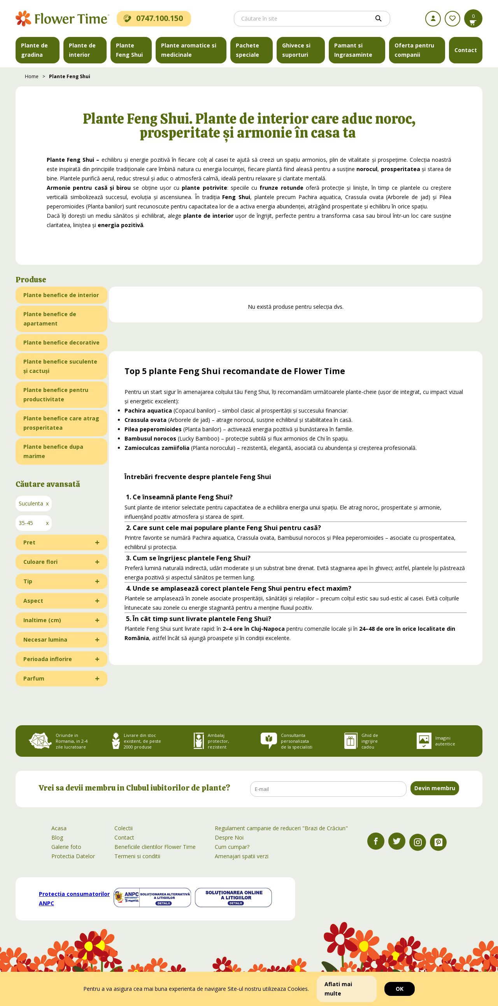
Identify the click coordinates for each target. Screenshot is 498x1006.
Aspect (33, 600)
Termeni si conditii (137, 856)
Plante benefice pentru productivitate (55, 394)
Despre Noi (229, 837)
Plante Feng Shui (129, 50)
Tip (27, 581)
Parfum (33, 678)
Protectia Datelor (73, 856)
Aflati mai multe (338, 988)
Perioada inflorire (47, 659)
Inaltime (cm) (42, 620)
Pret (29, 542)
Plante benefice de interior (61, 295)
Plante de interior (82, 50)
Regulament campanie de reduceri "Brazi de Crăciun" (281, 828)
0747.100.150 (153, 18)
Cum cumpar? (232, 846)
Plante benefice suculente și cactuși (60, 366)
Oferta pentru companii (414, 50)
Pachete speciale (247, 50)
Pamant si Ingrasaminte (353, 50)
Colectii (123, 828)
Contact (465, 50)
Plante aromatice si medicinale (188, 50)
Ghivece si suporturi (296, 50)
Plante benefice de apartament (49, 318)
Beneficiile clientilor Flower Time (155, 846)
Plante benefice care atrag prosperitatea (61, 423)
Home (32, 76)
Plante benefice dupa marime (53, 451)
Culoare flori (40, 561)
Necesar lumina (45, 639)
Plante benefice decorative (61, 342)
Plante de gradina (34, 50)
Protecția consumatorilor (74, 898)
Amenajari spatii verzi (241, 856)
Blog (57, 837)
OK (399, 988)
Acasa (59, 828)
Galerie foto (66, 846)
